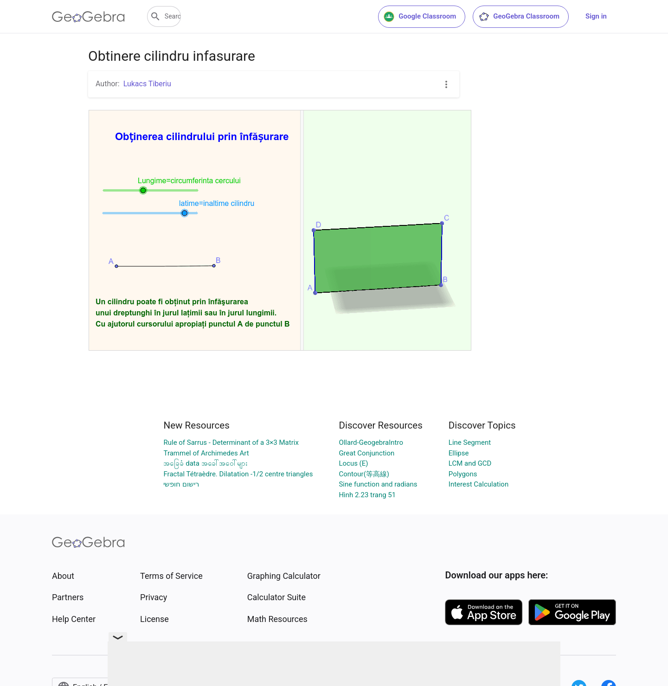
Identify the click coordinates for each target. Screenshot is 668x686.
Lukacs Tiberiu (147, 83)
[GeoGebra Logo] (88, 16)
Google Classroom (420, 16)
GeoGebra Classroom (518, 16)
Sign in (596, 16)
